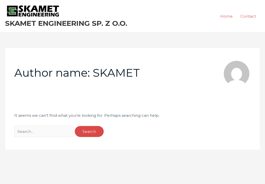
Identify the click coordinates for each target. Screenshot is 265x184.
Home (226, 16)
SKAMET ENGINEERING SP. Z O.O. (66, 23)
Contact (248, 16)
